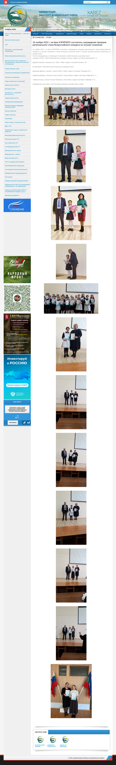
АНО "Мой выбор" (47, 33)
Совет (81, 33)
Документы (98, 33)
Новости (35, 33)
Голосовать (13, 422)
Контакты (107, 33)
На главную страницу (6, 2)
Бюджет (89, 33)
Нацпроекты (60, 33)
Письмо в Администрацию (18, 2)
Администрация (72, 33)
